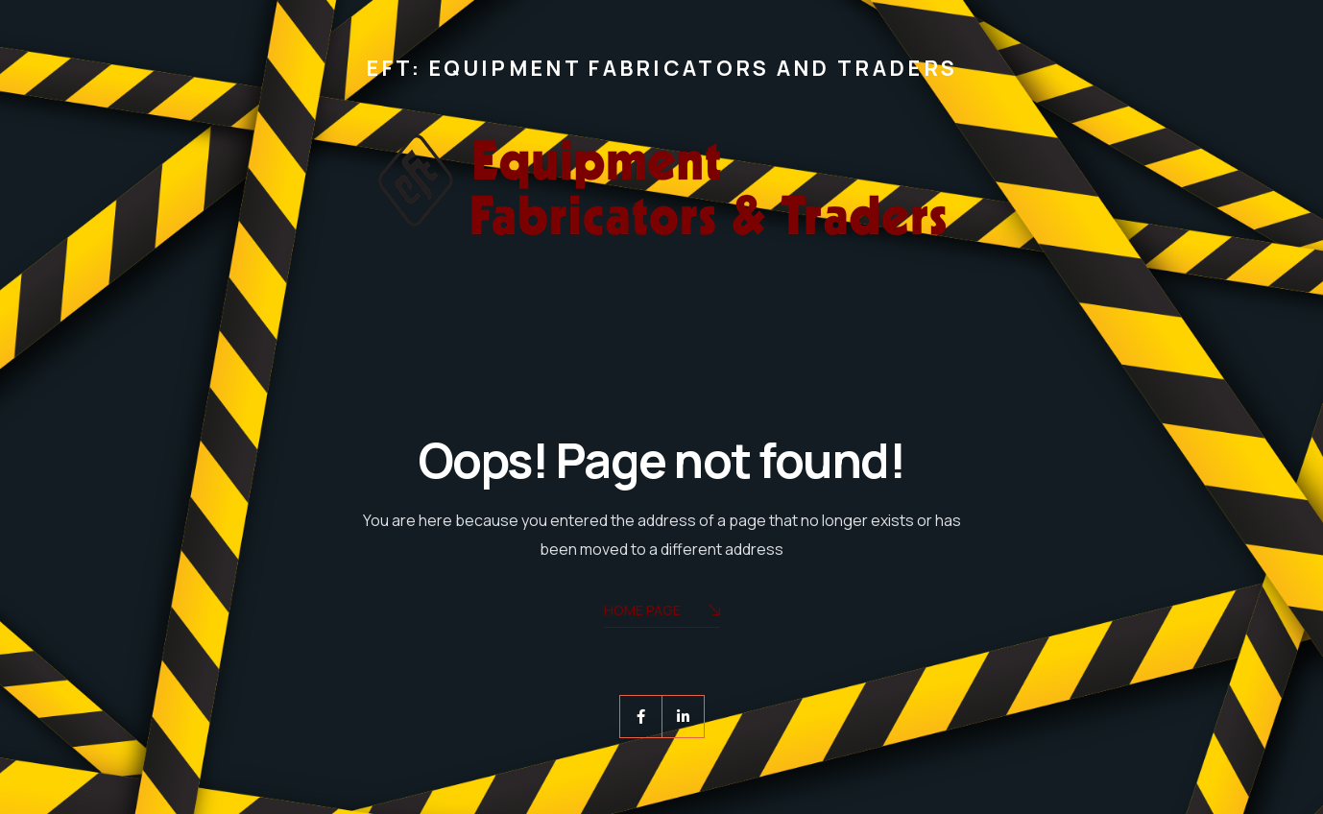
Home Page (662, 612)
